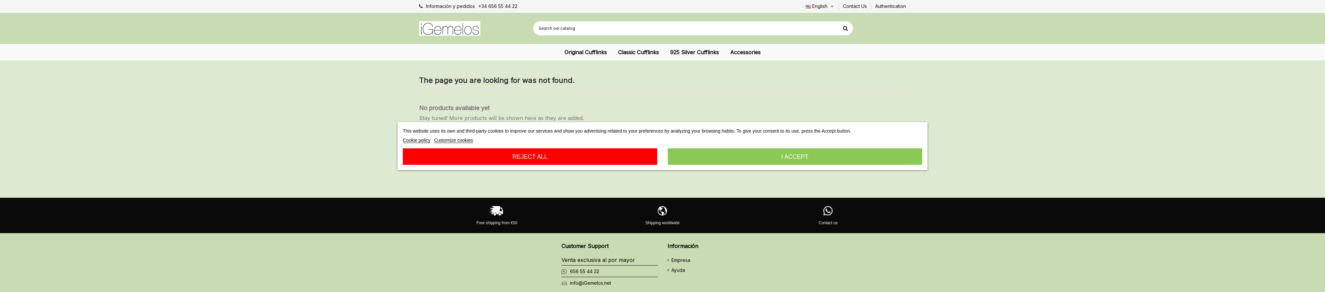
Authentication (890, 6)
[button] (585, 52)
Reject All (530, 156)
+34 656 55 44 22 (497, 6)
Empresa (680, 260)
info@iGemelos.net (590, 283)
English (820, 6)
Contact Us (855, 6)
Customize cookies (453, 140)
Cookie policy (416, 140)
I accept (795, 156)
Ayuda (678, 270)
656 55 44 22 (584, 271)
